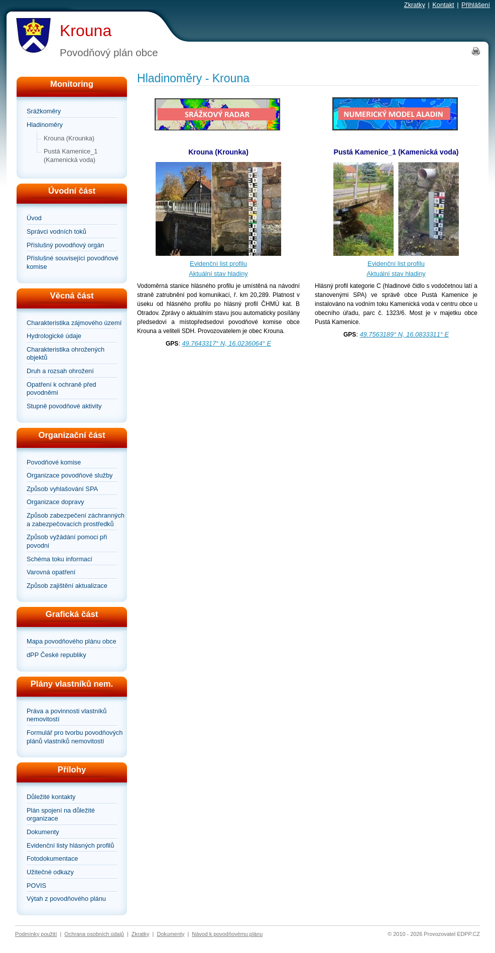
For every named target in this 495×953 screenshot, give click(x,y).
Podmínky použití (36, 934)
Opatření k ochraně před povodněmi (61, 389)
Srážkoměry (44, 111)
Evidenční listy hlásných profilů (70, 845)
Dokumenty (43, 832)
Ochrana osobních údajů (94, 934)
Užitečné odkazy (50, 872)
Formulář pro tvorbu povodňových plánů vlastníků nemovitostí (74, 737)
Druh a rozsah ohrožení (60, 371)
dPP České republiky (56, 655)
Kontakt (443, 5)
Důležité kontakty (51, 797)
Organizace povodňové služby (69, 475)
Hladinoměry (45, 124)
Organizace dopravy (55, 502)
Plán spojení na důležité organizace (61, 815)
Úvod (34, 218)
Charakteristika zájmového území (74, 323)
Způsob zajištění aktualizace (67, 585)
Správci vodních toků (56, 231)
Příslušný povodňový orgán (65, 245)
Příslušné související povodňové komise (72, 262)
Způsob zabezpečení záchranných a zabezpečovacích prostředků (76, 520)
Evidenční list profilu (218, 263)
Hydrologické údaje (54, 336)
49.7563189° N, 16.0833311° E (404, 334)
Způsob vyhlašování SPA (62, 489)
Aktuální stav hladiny (218, 273)
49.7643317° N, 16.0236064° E (226, 343)
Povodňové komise (54, 462)
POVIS (36, 885)
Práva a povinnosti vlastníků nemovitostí (66, 715)
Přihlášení (475, 5)
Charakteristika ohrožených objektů (65, 354)
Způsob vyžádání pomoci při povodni (67, 541)
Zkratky (414, 5)
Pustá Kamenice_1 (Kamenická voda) (70, 155)
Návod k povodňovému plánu (227, 934)
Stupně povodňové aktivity (64, 406)
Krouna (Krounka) (69, 138)
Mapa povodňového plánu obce (71, 641)
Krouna (85, 31)
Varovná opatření (51, 572)
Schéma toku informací (59, 559)
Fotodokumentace (52, 858)
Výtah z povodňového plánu (66, 898)
